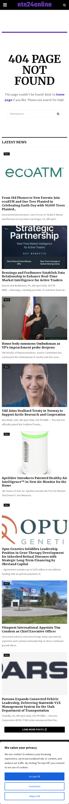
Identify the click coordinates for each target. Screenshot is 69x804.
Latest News (14, 142)
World (7, 300)
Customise (34, 786)
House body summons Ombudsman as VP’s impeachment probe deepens (31, 345)
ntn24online (34, 4)
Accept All (34, 776)
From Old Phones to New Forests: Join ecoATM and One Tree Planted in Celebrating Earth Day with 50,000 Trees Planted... (33, 203)
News (7, 154)
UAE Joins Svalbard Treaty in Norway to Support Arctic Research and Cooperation (34, 412)
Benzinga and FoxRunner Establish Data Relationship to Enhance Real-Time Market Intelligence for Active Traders (33, 276)
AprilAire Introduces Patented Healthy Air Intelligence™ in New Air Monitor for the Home (34, 481)
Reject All (34, 796)
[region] (34, 773)
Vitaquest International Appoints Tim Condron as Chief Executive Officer (31, 629)
